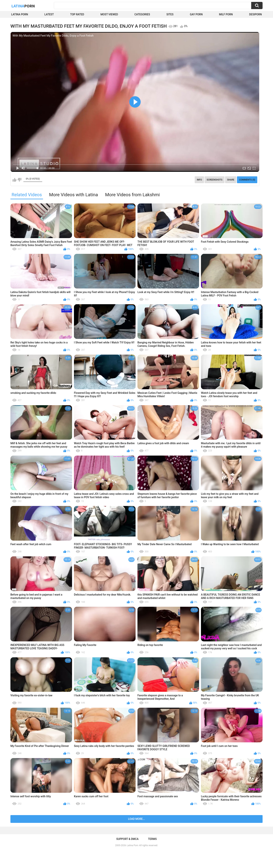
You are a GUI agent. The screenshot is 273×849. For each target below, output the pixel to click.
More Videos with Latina (73, 194)
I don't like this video (19, 180)
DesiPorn (255, 14)
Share (230, 179)
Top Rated (77, 14)
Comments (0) (247, 179)
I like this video (14, 180)
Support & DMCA (127, 838)
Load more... (136, 818)
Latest (49, 14)
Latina (23, 6)
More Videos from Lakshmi (132, 194)
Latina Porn (19, 14)
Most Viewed (109, 14)
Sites (169, 14)
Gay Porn (196, 14)
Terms (152, 838)
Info (199, 179)
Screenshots (214, 179)
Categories (142, 14)
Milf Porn (226, 14)
